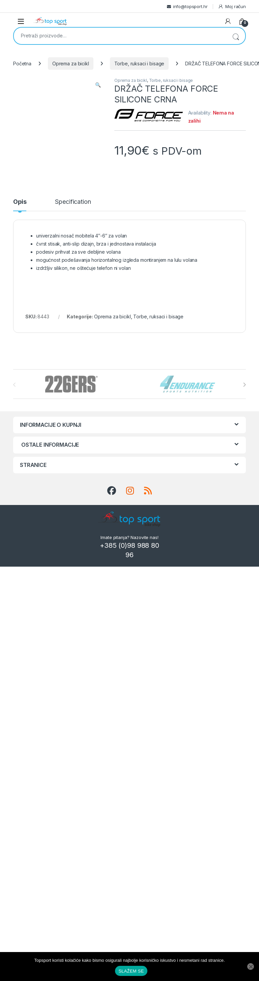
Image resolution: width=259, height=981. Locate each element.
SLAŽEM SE (131, 971)
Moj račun (232, 6)
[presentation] (244, 384)
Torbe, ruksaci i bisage (139, 63)
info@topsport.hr (190, 6)
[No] (250, 966)
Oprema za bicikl (70, 63)
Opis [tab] (19, 202)
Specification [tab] (73, 202)
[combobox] (120, 35)
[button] (98, 85)
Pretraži (235, 36)
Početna (22, 63)
